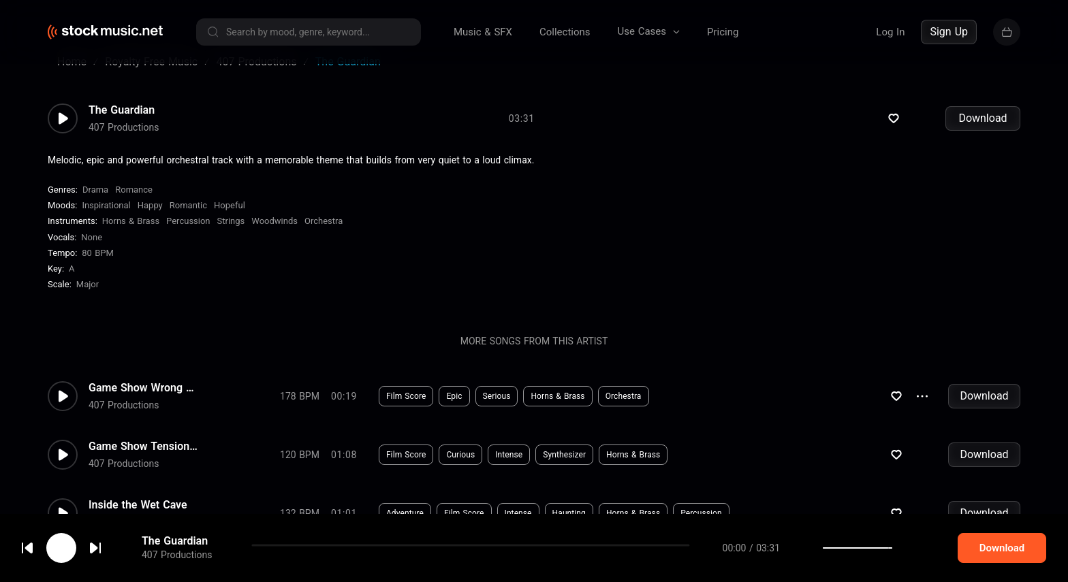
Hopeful (229, 221)
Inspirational (106, 221)
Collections (565, 32)
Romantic (188, 221)
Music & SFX (483, 32)
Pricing (722, 32)
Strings (231, 237)
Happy (150, 221)
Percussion (188, 237)
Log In (890, 32)
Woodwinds (274, 237)
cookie (91, 545)
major (87, 300)
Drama (95, 206)
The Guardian (122, 126)
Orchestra (323, 237)
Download (982, 134)
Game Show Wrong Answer (143, 404)
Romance (134, 206)
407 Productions (124, 143)
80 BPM (98, 269)
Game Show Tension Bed (143, 462)
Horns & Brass (130, 237)
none (91, 253)
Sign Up (949, 31)
